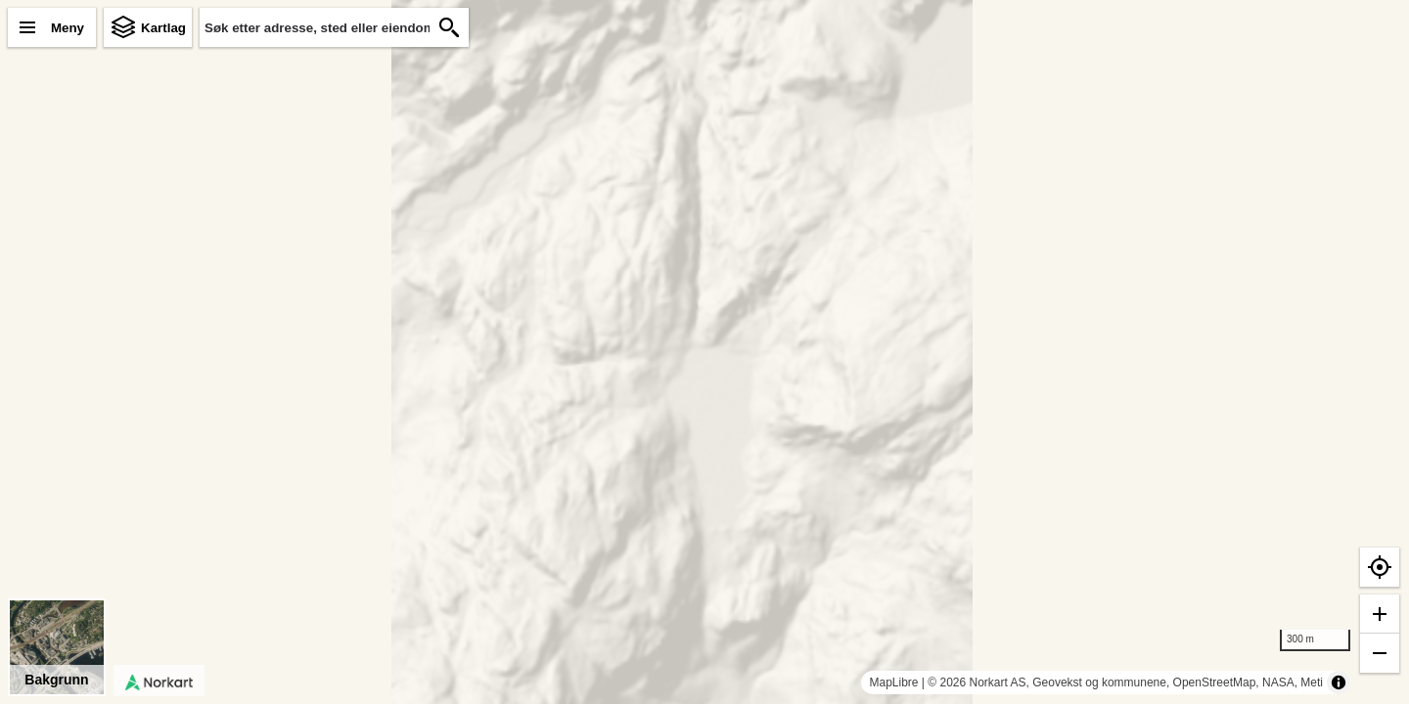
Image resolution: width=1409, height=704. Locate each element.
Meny (67, 28)
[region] (704, 352)
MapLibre (893, 682)
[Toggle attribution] (1338, 682)
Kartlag (163, 28)
